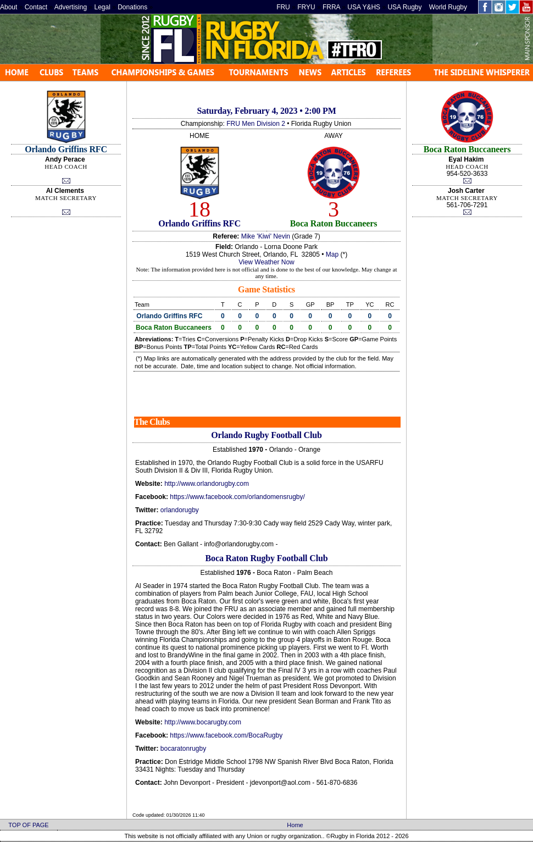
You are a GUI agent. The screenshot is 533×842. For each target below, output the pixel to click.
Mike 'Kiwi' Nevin (265, 236)
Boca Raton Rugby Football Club (267, 558)
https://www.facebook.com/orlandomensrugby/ (237, 497)
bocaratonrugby (183, 748)
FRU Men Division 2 (255, 124)
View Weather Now (266, 262)
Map (332, 254)
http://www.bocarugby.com (202, 722)
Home (295, 825)
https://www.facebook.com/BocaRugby (226, 735)
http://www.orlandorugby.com (206, 484)
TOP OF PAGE (28, 825)
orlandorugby (179, 510)
